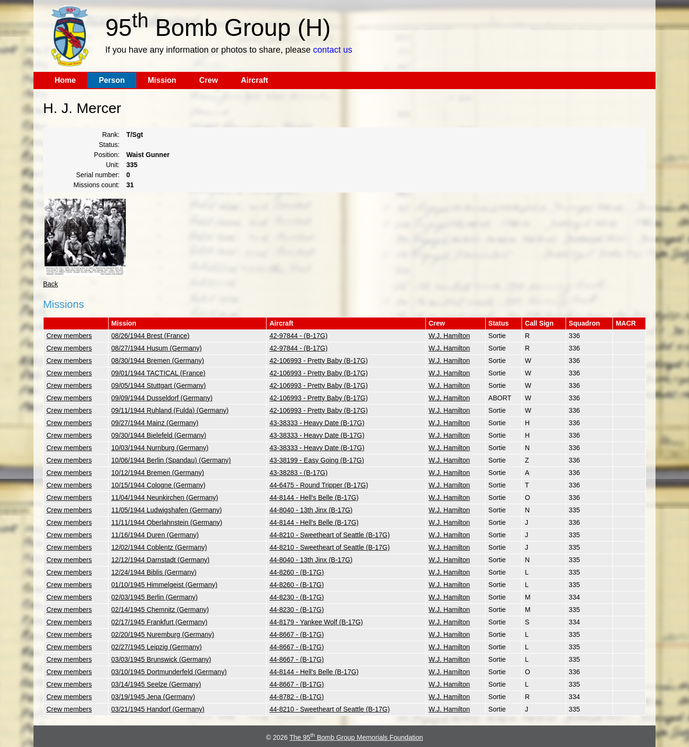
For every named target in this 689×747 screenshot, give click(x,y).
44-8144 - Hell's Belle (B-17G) (313, 497)
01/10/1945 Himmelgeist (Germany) (164, 585)
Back (50, 284)
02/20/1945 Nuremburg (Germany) (162, 634)
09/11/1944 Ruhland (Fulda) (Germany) (170, 410)
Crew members (69, 336)
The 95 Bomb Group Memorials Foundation (356, 737)
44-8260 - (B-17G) (296, 572)
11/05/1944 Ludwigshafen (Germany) (166, 510)
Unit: (113, 165)
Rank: (111, 134)
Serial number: (98, 175)
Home (65, 80)
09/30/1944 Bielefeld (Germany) (158, 435)
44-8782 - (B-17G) (296, 697)
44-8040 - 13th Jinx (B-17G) (311, 510)
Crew (208, 80)
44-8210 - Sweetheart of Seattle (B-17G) (329, 535)
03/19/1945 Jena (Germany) (153, 697)
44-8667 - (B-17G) (296, 634)
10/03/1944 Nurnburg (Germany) (160, 448)
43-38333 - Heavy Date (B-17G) (316, 423)
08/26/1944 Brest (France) (150, 336)
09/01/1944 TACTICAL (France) (158, 373)
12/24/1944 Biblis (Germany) (154, 572)
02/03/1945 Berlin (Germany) (154, 597)
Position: (107, 154)
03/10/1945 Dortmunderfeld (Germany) (169, 672)
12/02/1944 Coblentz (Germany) (159, 547)
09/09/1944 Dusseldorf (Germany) (162, 398)
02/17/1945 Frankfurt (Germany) (159, 622)
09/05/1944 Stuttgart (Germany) (158, 385)
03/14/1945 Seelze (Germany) (156, 684)
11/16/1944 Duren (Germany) (155, 535)
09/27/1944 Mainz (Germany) (155, 423)
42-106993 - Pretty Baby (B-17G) (318, 360)
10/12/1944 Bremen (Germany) (157, 472)
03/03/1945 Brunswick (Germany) (161, 659)
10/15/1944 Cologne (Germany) (158, 485)
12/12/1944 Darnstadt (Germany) (160, 560)
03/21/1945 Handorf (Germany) (158, 709)
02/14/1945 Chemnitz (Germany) (160, 609)
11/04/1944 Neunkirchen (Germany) (164, 497)
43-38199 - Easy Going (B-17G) (316, 460)
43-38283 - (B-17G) (298, 472)
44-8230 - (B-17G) (296, 597)
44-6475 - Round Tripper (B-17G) (318, 485)
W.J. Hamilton (449, 336)
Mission (162, 80)
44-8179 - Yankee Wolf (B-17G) (316, 622)
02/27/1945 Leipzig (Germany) (156, 647)
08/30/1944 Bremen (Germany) (157, 360)
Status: (109, 144)
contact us (332, 50)
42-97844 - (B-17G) (298, 336)
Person (111, 80)
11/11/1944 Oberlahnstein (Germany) (166, 522)
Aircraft (254, 80)
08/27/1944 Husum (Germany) (156, 348)
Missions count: (97, 185)
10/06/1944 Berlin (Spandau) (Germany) (171, 460)
